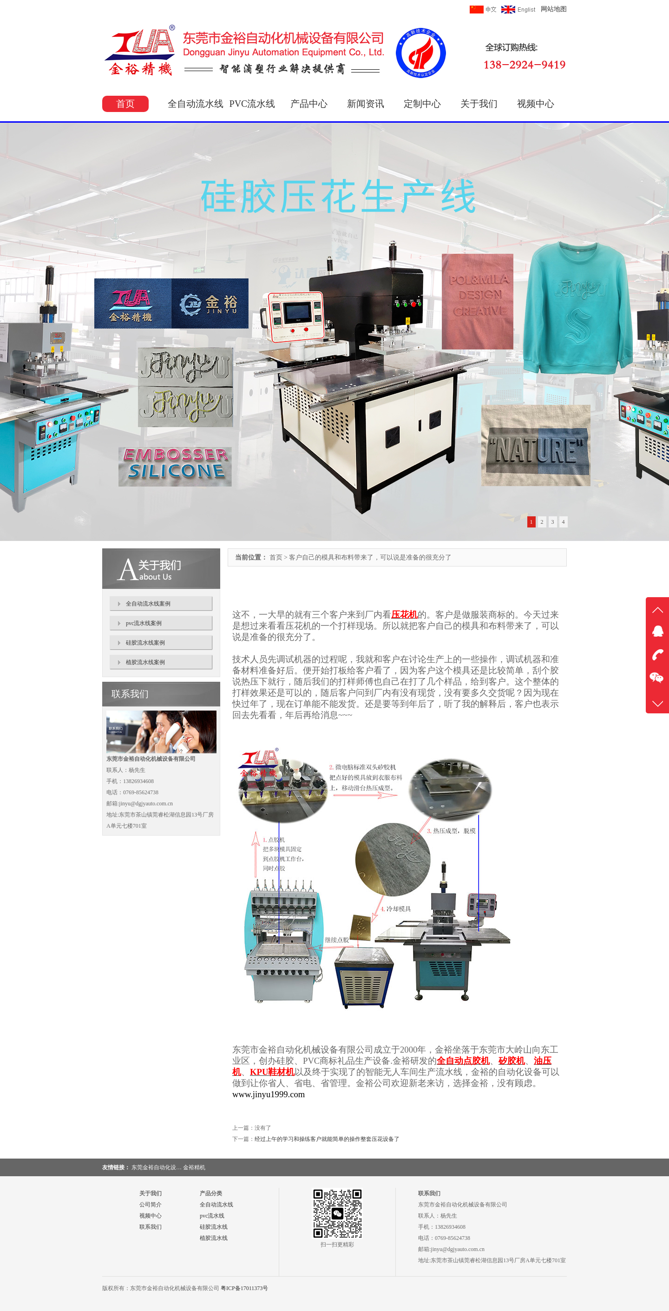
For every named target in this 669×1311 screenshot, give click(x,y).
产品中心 (309, 104)
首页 (125, 104)
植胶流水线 (214, 1238)
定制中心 (422, 104)
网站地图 (554, 9)
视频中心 (535, 104)
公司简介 (150, 1204)
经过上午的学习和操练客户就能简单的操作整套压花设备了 (327, 1139)
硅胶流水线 (214, 1227)
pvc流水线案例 (144, 623)
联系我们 (150, 1227)
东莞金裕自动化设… (156, 1167)
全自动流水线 (195, 104)
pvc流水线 (212, 1215)
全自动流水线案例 (148, 603)
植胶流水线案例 (145, 662)
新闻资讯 (365, 104)
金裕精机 (194, 1167)
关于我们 (479, 104)
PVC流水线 (252, 104)
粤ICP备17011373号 (244, 1288)
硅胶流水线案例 (145, 642)
